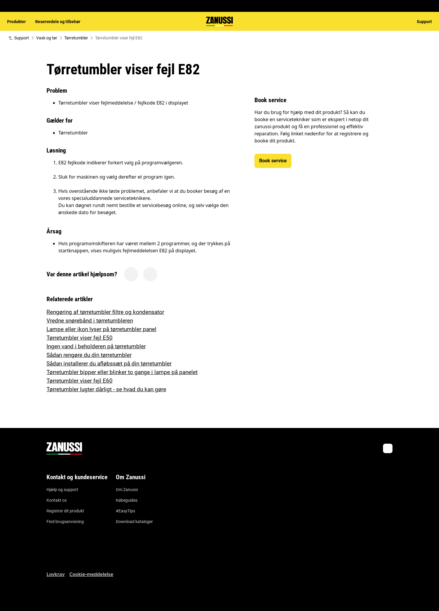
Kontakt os (57, 500)
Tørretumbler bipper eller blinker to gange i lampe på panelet (122, 372)
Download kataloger (134, 521)
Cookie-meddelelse (91, 574)
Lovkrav (56, 574)
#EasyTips (125, 511)
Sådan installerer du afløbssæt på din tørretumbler (109, 363)
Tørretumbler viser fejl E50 (80, 337)
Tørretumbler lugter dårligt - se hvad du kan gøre (106, 389)
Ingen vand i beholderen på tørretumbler (96, 346)
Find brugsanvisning (65, 521)
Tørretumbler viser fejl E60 (80, 380)
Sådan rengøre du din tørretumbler (89, 355)
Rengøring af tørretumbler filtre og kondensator (105, 312)
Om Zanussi (127, 489)
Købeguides (126, 500)
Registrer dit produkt (65, 511)
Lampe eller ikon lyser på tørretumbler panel (101, 329)
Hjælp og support (62, 489)
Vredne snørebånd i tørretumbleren (90, 320)
